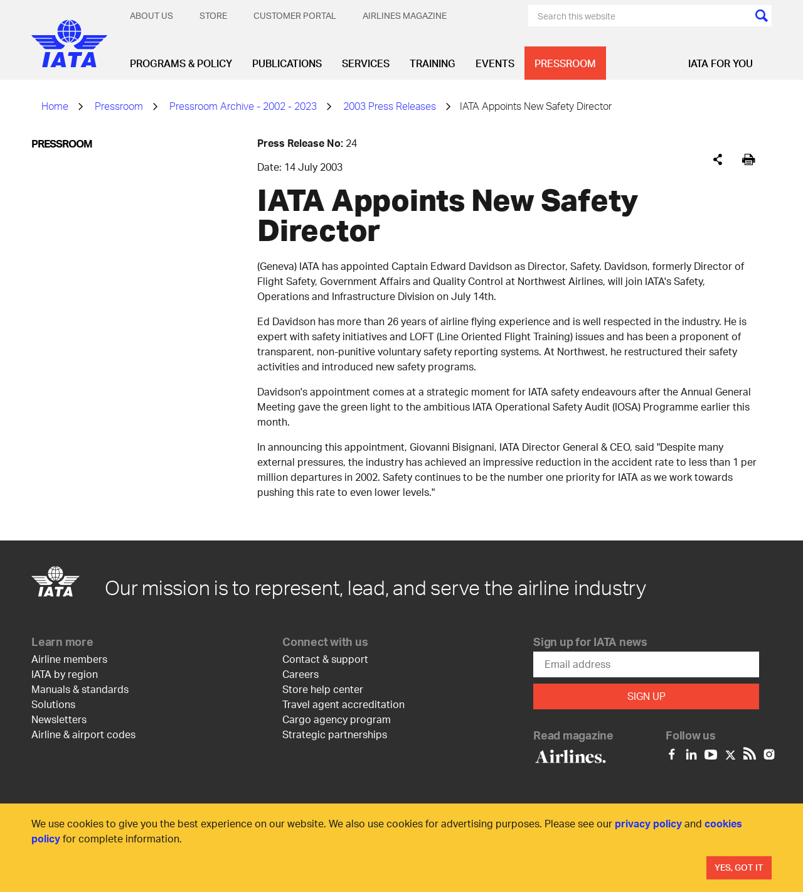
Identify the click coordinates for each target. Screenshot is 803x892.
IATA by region (64, 673)
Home (54, 105)
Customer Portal (294, 15)
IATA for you (720, 63)
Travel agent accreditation (343, 704)
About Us (151, 15)
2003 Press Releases (389, 105)
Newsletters (59, 719)
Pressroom (565, 63)
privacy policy (648, 823)
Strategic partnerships (334, 734)
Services (366, 63)
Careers (300, 673)
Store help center (322, 689)
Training (432, 63)
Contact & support (325, 658)
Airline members (69, 658)
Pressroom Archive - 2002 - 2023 (243, 105)
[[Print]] (748, 160)
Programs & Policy (181, 63)
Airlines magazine (405, 15)
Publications (287, 63)
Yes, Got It (739, 867)
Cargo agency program (336, 719)
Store (213, 15)
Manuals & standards (80, 689)
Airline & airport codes (83, 734)
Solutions (53, 704)
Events (495, 63)
